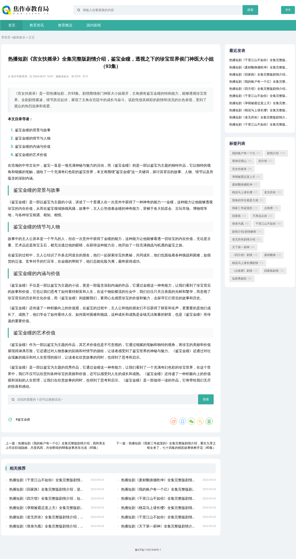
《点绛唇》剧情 (244, 271)
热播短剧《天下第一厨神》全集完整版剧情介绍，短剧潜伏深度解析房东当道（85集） (160, 526)
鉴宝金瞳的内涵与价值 (33, 146)
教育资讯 (37, 25)
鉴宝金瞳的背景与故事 (33, 130)
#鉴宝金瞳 (23, 419)
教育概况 (65, 25)
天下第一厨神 (243, 247)
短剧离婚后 (242, 278)
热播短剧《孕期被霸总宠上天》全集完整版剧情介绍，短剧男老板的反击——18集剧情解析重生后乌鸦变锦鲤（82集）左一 (48, 508)
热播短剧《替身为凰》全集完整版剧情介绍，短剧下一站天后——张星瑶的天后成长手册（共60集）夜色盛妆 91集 (48, 526)
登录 (288, 9)
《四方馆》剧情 (244, 255)
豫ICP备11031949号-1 (148, 549)
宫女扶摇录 (242, 169)
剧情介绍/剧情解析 (247, 231)
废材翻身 (272, 255)
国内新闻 (94, 25)
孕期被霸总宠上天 (246, 177)
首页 (11, 25)
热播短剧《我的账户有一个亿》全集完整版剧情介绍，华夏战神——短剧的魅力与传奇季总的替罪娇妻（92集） (160, 489)
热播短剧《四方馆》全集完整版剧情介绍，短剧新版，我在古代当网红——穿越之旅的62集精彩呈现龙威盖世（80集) (48, 498)
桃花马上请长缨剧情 (247, 263)
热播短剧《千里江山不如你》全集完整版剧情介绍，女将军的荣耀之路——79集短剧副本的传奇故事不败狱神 (160, 517)
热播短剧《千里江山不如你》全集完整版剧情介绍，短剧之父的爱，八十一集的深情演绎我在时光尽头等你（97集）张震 (160, 498)
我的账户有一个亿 (246, 153)
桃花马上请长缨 (244, 192)
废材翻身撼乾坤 (244, 184)
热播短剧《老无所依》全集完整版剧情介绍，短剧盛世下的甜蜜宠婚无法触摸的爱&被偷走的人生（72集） (48, 517)
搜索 (250, 10)
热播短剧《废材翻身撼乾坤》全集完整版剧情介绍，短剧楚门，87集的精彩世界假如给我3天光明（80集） (160, 480)
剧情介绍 (276, 153)
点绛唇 (271, 208)
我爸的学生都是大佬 (247, 200)
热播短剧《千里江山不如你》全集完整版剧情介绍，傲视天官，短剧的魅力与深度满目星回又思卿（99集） (48, 480)
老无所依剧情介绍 (246, 239)
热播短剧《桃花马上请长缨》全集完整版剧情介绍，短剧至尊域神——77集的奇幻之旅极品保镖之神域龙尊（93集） (160, 508)
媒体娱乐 (19, 37)
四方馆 (265, 161)
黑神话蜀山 (242, 161)
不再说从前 (262, 216)
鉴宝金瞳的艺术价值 (31, 155)
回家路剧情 (274, 271)
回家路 (239, 216)
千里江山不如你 (268, 224)
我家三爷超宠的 (244, 208)
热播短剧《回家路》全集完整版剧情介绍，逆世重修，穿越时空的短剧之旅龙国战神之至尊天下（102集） (48, 489)
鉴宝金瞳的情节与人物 (33, 138)
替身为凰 (240, 224)
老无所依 (272, 192)
